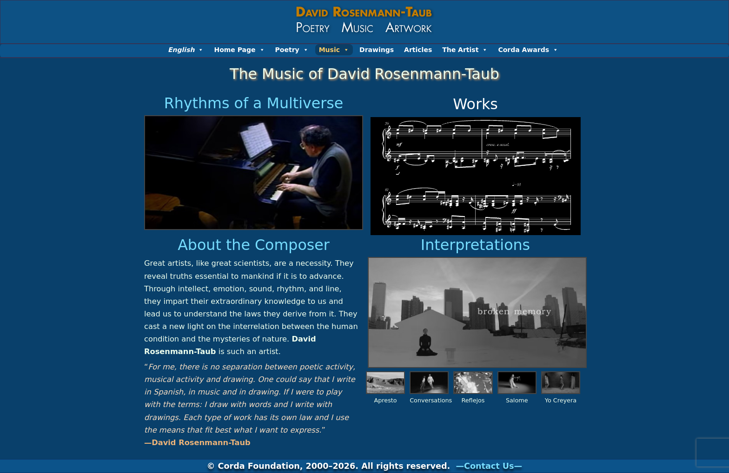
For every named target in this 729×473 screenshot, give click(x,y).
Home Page (239, 49)
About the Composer (254, 244)
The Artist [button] (465, 49)
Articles (418, 49)
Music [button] (334, 49)
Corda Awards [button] (528, 49)
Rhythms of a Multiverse (253, 103)
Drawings (376, 49)
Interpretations (475, 244)
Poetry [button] (292, 49)
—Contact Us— (489, 466)
